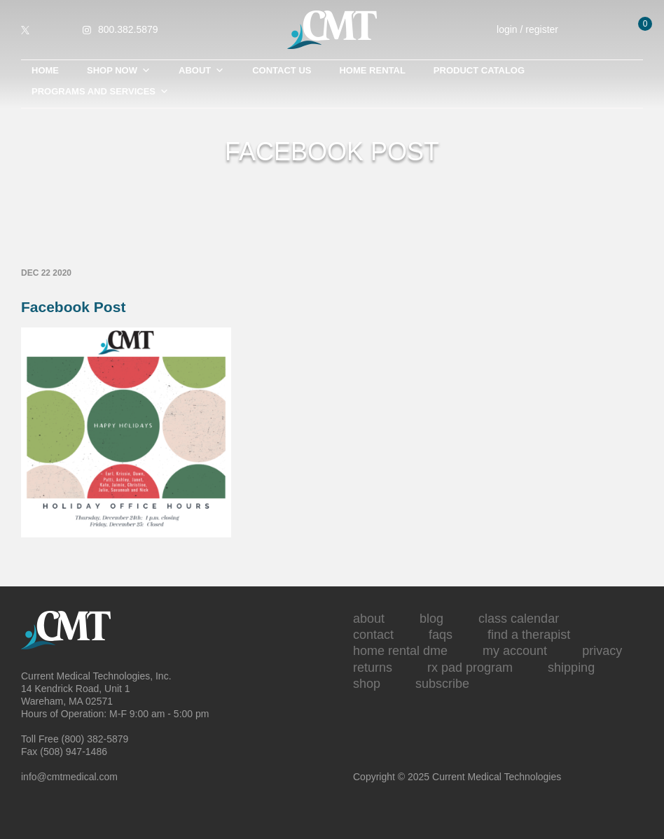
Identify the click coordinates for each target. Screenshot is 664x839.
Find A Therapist (528, 635)
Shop (366, 684)
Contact (373, 635)
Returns (372, 668)
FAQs (440, 635)
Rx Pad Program (470, 668)
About (201, 70)
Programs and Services (100, 91)
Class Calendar (518, 619)
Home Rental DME (400, 651)
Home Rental (372, 70)
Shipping (571, 668)
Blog (431, 619)
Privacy (602, 651)
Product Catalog (479, 70)
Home (45, 70)
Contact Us (281, 70)
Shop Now (119, 70)
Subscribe (442, 684)
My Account (515, 651)
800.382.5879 (128, 29)
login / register (537, 30)
